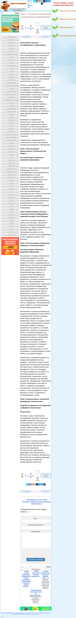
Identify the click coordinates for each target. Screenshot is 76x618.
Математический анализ (11, 134)
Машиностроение (11, 140)
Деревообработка (11, 82)
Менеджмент (11, 145)
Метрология (11, 151)
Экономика (11, 231)
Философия (11, 217)
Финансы (11, 220)
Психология (11, 180)
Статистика (11, 194)
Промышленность (11, 177)
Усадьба (11, 208)
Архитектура (11, 48)
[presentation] (35, 553)
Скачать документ (46, 27)
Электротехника (11, 234)
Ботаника (11, 62)
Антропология (11, 42)
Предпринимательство (11, 54)
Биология (11, 57)
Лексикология (11, 120)
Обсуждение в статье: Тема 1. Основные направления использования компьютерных (36, 502)
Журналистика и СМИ (11, 85)
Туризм (11, 206)
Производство (11, 174)
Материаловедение (11, 137)
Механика (11, 154)
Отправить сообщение (35, 559)
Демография (11, 79)
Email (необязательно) (35, 525)
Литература (11, 122)
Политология (11, 165)
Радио (11, 183)
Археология (11, 45)
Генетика (11, 68)
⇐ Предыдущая (25, 36)
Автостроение (11, 39)
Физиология (11, 214)
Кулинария (11, 114)
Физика (11, 211)
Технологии (11, 203)
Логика (11, 125)
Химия (11, 223)
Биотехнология (11, 59)
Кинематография (11, 108)
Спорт (11, 191)
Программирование (11, 171)
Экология (11, 229)
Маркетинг (11, 128)
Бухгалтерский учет (11, 65)
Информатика (11, 97)
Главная (29, 1)
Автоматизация (11, 36)
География (11, 71)
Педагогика (11, 163)
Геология (11, 74)
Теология (11, 200)
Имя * (36, 518)
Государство (11, 77)
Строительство (11, 197)
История (11, 105)
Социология (12, 188)
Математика (11, 131)
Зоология (11, 88)
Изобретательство (11, 91)
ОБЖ (11, 157)
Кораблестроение (11, 111)
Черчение (11, 226)
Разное (11, 186)
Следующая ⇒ (46, 36)
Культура (11, 117)
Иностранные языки (11, 94)
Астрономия (11, 51)
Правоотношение (11, 168)
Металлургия (11, 148)
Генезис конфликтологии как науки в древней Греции (45, 575)
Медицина (11, 143)
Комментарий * (36, 531)
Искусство (11, 102)
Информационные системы (11, 100)
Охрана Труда (11, 160)
